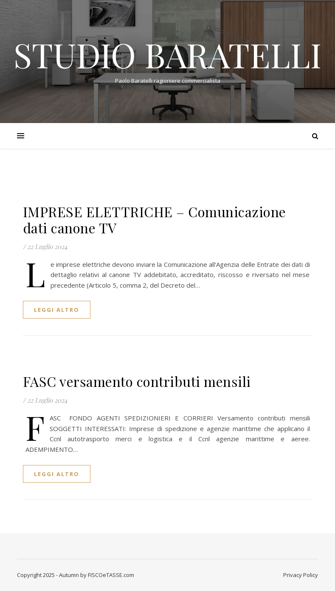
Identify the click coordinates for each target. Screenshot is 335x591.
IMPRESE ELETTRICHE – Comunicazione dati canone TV (154, 219)
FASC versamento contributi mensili (137, 381)
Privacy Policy (300, 575)
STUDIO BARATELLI (167, 54)
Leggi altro (56, 310)
